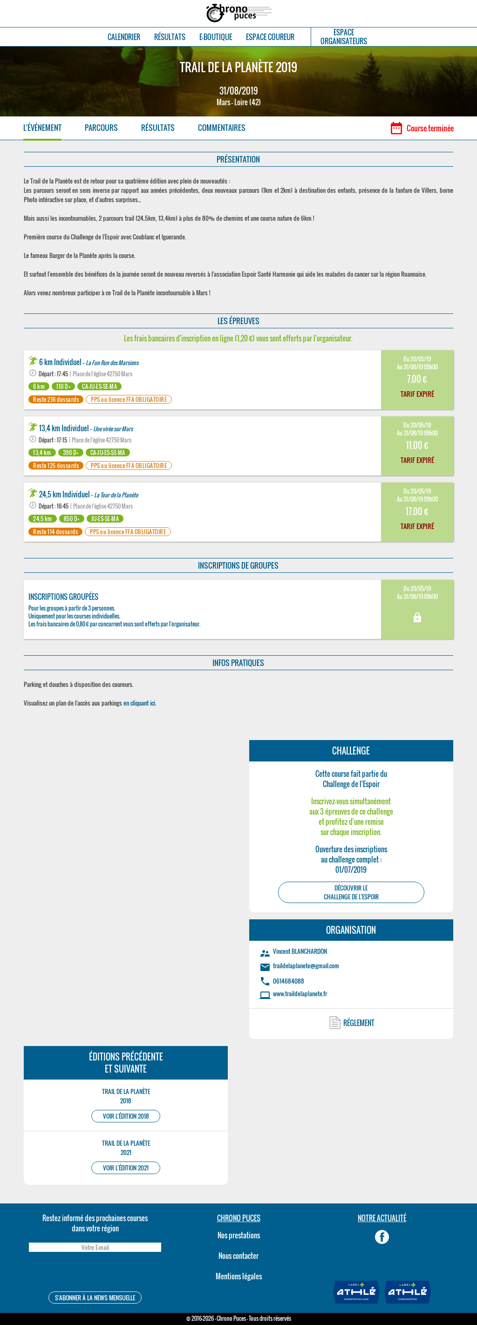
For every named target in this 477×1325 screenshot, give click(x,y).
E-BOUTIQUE (215, 37)
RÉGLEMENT (359, 1023)
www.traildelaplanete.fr (300, 993)
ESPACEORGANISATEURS (343, 37)
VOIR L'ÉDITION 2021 (126, 1167)
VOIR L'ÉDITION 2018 (126, 1116)
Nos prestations (239, 1235)
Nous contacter (238, 1255)
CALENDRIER (124, 37)
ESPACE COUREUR (270, 37)
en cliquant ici (139, 702)
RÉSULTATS (169, 37)
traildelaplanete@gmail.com (306, 965)
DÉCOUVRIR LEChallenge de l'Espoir (351, 892)
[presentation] (95, 1273)
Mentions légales (239, 1276)
